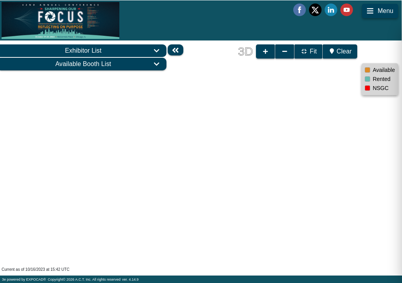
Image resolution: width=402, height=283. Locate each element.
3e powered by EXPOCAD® (24, 279)
